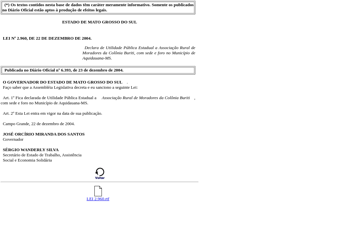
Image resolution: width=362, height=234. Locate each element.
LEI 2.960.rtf (98, 196)
